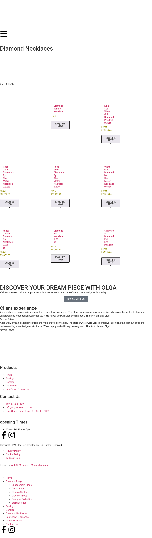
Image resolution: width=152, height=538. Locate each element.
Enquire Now (60, 124)
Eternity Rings (19, 502)
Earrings (10, 506)
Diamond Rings (14, 481)
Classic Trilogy (19, 495)
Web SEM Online (19, 465)
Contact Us (12, 524)
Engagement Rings (22, 485)
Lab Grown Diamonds (17, 517)
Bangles (10, 509)
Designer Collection (22, 499)
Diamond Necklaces (16, 513)
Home (9, 477)
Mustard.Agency (39, 465)
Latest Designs (14, 520)
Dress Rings (18, 488)
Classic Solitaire (20, 492)
